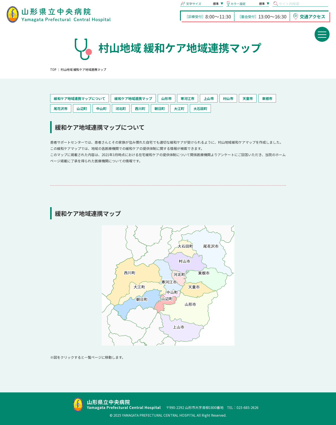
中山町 (101, 108)
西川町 (140, 108)
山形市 (166, 98)
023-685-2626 (247, 407)
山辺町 (82, 108)
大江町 (179, 108)
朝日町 (159, 108)
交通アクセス (312, 16)
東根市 (267, 98)
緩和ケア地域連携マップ (133, 98)
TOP (53, 69)
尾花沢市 (61, 108)
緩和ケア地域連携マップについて (79, 98)
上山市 (209, 98)
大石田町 (200, 108)
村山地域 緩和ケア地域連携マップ (83, 69)
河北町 (121, 108)
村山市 (228, 98)
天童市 (248, 98)
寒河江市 (187, 98)
